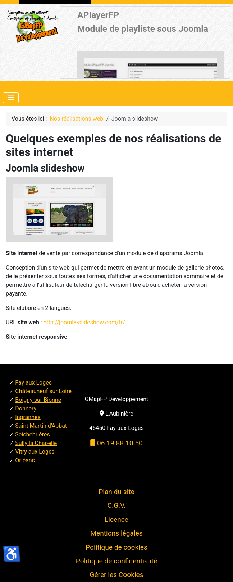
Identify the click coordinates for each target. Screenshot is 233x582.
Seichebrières (32, 434)
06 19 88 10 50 (116, 443)
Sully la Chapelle (36, 443)
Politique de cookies (116, 547)
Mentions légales (116, 533)
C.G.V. (117, 505)
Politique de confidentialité (116, 561)
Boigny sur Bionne (38, 399)
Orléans (25, 460)
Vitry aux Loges (34, 451)
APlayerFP (98, 15)
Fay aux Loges (33, 382)
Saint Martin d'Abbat (41, 425)
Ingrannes (27, 417)
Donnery (25, 408)
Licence (116, 519)
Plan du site (116, 492)
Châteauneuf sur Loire (43, 391)
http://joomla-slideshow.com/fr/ (84, 322)
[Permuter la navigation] (11, 97)
